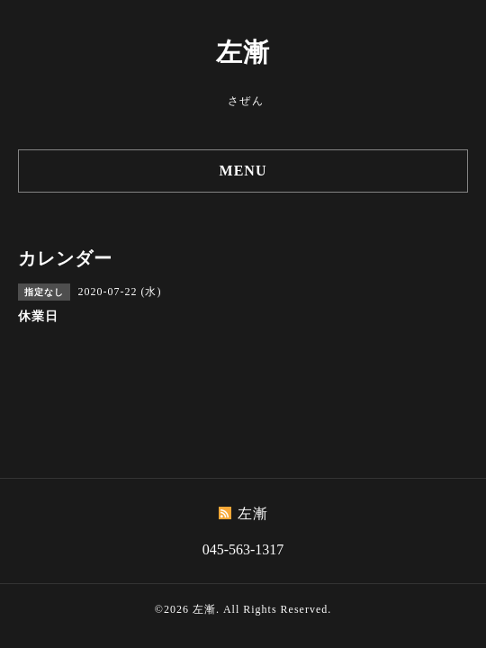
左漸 (243, 52)
